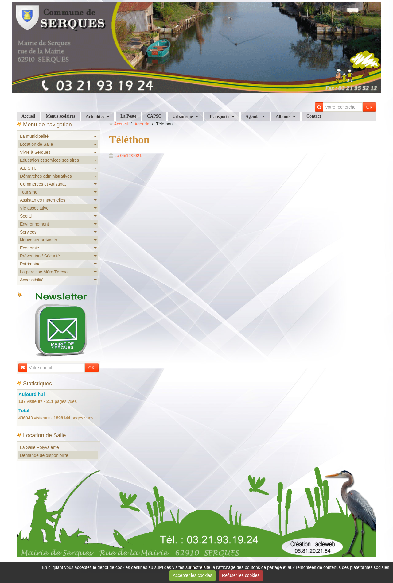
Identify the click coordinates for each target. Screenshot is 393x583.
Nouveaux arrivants (38, 239)
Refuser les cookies (240, 575)
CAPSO (154, 116)
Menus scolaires (60, 116)
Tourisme (28, 192)
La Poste (128, 116)
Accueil (28, 116)
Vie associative (34, 208)
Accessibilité (32, 279)
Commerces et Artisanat (43, 184)
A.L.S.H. (28, 168)
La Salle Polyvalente (39, 447)
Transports (219, 116)
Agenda (252, 116)
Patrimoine (30, 263)
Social (26, 216)
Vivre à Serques (35, 152)
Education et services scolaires (49, 160)
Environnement (34, 224)
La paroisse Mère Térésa (44, 271)
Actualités (95, 116)
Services (28, 232)
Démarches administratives (46, 176)
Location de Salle (36, 144)
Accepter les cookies (192, 575)
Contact (313, 116)
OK (369, 107)
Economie (29, 247)
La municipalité (34, 136)
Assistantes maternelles (42, 200)
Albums (283, 116)
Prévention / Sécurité (40, 255)
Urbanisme (182, 116)
